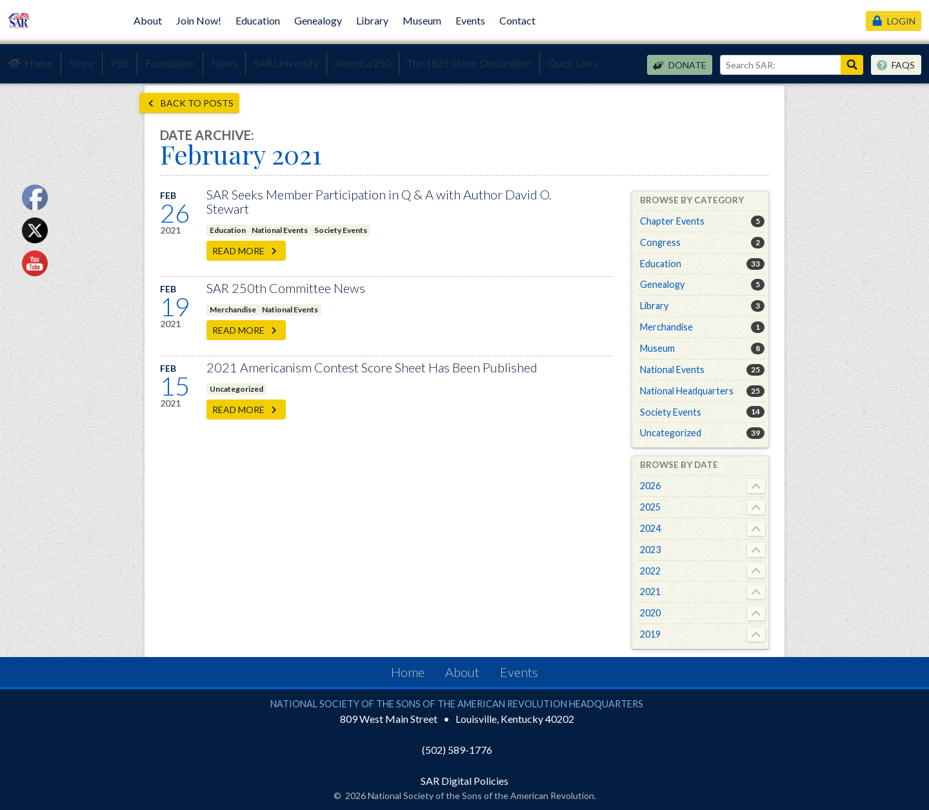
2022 (650, 570)
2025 (650, 506)
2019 (650, 634)
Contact (517, 20)
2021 (650, 591)
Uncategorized (236, 389)
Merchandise (233, 309)
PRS (119, 63)
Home (30, 63)
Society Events (340, 230)
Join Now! (198, 20)
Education (257, 20)
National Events (280, 230)
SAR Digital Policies (464, 781)
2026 (650, 485)
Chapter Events (672, 221)
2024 (650, 528)
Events (470, 20)
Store (81, 63)
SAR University (286, 63)
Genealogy (318, 20)
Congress (660, 242)
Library (372, 20)
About (148, 20)
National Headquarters (687, 390)
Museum (422, 20)
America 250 (363, 63)
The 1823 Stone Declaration (469, 63)
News (224, 63)
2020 (650, 612)
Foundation (170, 63)
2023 (650, 549)
